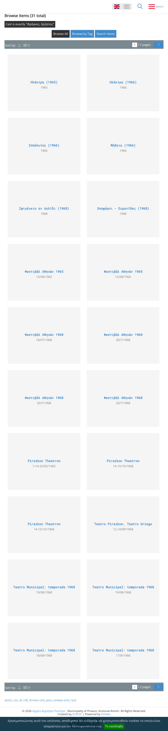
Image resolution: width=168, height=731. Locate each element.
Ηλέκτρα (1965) (43, 82)
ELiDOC (77, 714)
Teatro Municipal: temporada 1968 (44, 587)
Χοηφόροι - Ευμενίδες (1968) (123, 208)
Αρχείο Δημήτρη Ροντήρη (48, 711)
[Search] (140, 6)
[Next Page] (158, 45)
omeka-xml (61, 700)
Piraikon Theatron (44, 461)
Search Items (106, 34)
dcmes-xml (36, 700)
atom (8, 700)
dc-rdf (23, 700)
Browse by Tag (82, 34)
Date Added (26, 45)
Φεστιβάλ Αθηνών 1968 (44, 335)
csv (15, 700)
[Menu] (154, 6)
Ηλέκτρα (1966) (123, 82)
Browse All (60, 34)
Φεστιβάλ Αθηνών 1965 (44, 272)
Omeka (106, 714)
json (49, 700)
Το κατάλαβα (114, 726)
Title (19, 45)
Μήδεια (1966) (123, 145)
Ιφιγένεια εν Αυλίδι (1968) (44, 208)
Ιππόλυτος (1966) (43, 145)
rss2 (73, 700)
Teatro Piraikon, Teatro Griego (123, 524)
